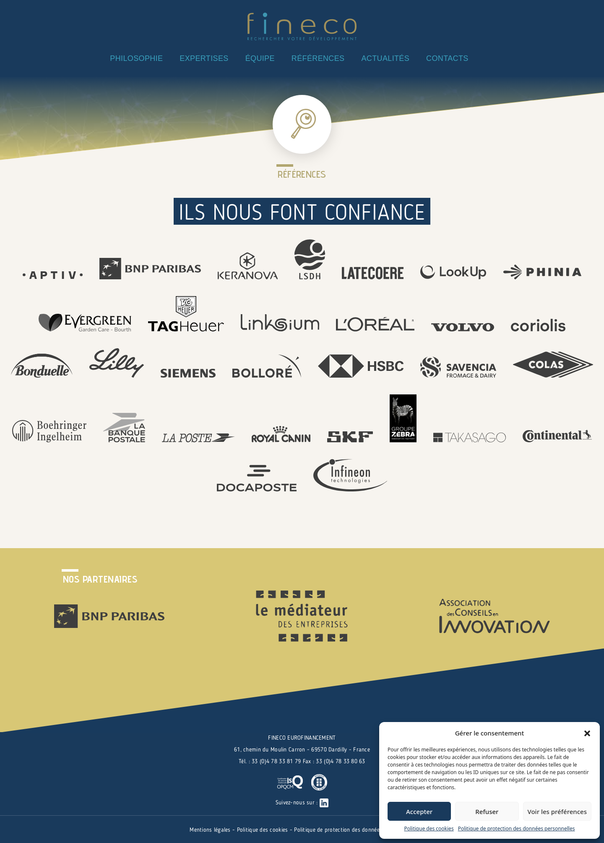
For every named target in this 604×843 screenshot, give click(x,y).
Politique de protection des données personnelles (516, 828)
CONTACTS (447, 58)
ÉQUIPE (260, 58)
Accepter (419, 811)
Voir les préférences (557, 811)
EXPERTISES (204, 58)
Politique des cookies (428, 828)
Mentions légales (211, 830)
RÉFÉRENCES (318, 58)
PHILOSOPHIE (136, 58)
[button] (587, 733)
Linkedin (489, 57)
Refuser (486, 811)
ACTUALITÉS (385, 58)
